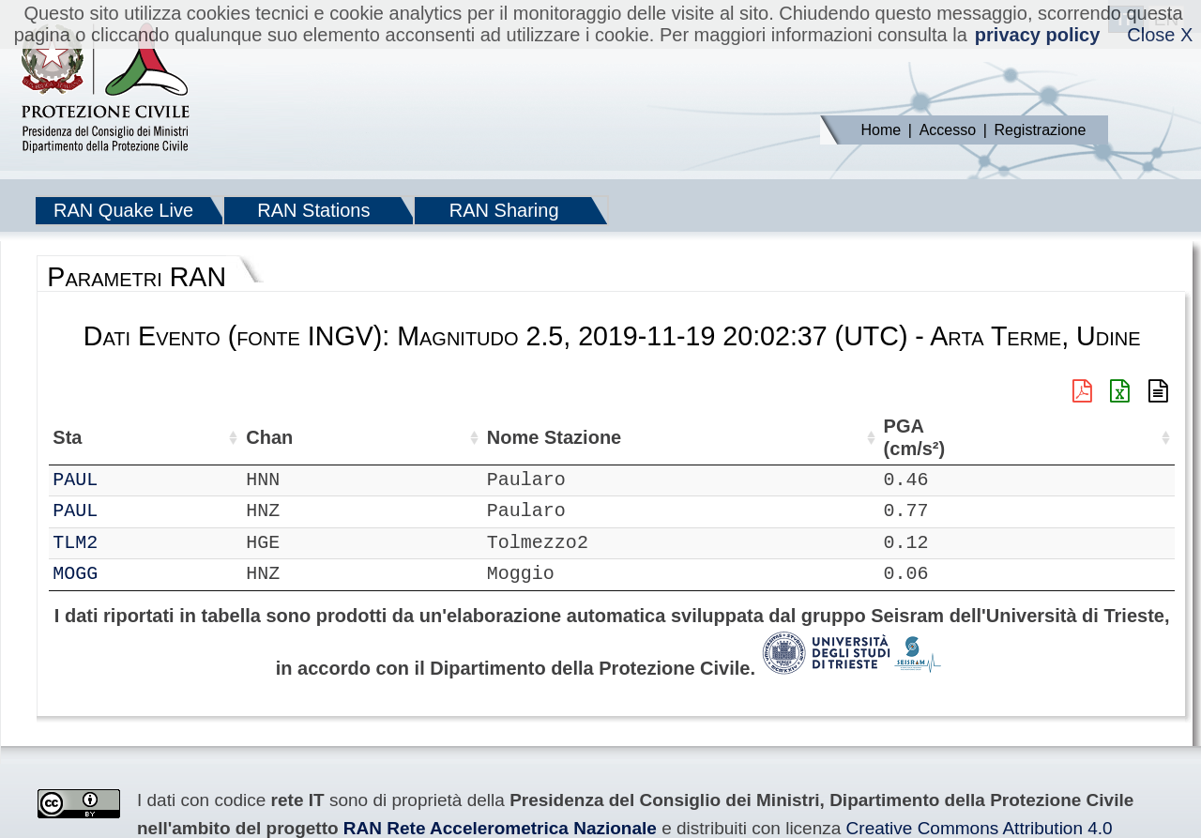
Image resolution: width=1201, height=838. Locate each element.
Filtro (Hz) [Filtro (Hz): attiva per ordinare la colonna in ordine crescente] (602, 438)
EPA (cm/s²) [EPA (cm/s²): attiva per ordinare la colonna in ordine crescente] (883, 438)
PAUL (128, 480)
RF (64, 480)
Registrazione (1041, 130)
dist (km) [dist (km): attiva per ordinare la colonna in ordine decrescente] (723, 438)
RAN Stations (313, 210)
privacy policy (1037, 34)
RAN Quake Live (123, 210)
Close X (1160, 34)
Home (881, 130)
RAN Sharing (504, 210)
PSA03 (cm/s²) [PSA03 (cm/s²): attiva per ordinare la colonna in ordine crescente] (1124, 438)
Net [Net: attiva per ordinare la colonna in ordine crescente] (68, 437)
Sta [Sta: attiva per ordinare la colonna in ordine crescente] (120, 437)
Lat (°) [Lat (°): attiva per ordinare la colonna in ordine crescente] (312, 437)
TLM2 (128, 543)
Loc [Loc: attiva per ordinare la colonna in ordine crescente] (247, 437)
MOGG (128, 574)
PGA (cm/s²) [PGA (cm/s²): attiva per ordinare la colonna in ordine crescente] (798, 438)
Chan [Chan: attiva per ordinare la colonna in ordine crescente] (183, 437)
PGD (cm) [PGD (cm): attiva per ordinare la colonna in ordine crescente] (1035, 438)
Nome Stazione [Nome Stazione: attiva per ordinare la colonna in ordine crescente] (503, 438)
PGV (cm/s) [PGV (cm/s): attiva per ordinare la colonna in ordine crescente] (965, 438)
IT (64, 543)
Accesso (948, 130)
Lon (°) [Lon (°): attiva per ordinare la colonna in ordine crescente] (405, 437)
